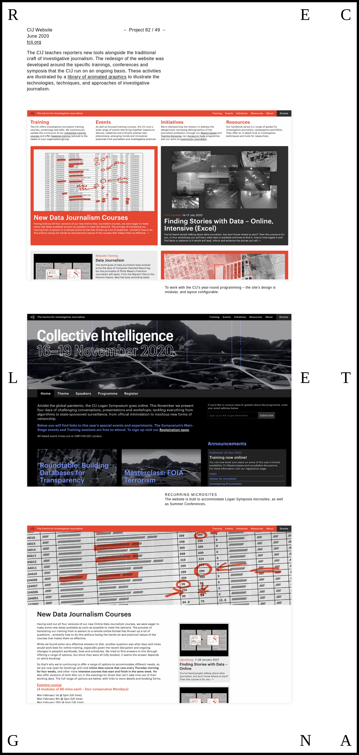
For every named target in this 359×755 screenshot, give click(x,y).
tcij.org (34, 42)
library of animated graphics (97, 76)
